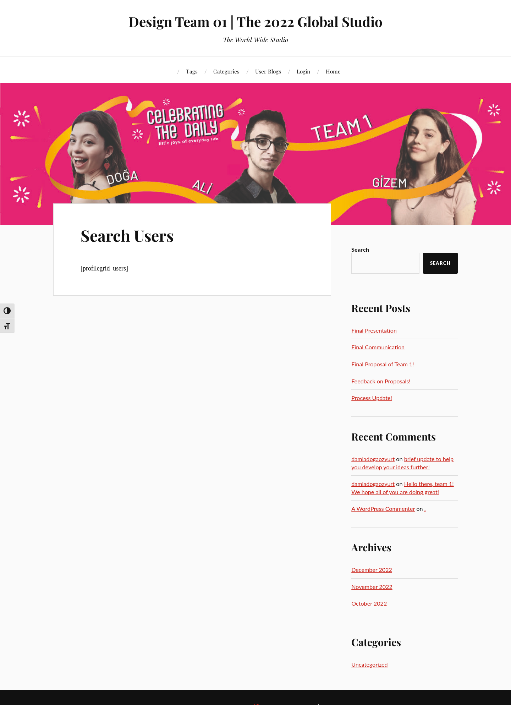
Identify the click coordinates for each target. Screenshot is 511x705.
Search (360, 249)
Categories (226, 71)
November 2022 (371, 586)
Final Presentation (374, 330)
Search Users (127, 235)
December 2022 (371, 569)
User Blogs (268, 71)
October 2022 (369, 603)
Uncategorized (369, 664)
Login (303, 71)
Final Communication (378, 347)
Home (333, 71)
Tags (192, 71)
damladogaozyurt (373, 458)
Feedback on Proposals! (380, 381)
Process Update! (371, 397)
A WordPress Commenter (383, 508)
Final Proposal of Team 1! (382, 364)
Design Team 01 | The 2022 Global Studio (255, 21)
